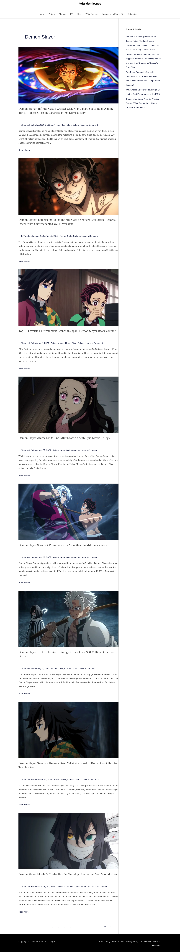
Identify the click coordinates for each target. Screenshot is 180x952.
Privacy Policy (131, 940)
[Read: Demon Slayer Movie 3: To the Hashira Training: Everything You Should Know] (68, 840)
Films (64, 125)
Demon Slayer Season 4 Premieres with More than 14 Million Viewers (60, 544)
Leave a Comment (91, 125)
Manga (62, 15)
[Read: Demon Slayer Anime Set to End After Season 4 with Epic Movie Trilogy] (68, 404)
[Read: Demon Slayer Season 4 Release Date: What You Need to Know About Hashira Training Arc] (68, 729)
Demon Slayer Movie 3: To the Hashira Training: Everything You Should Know (66, 873)
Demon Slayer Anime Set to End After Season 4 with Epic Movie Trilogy (62, 437)
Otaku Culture (74, 125)
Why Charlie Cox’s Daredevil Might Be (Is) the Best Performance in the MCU (142, 94)
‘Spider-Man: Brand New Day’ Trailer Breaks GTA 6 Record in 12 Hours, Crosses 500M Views (143, 108)
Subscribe (132, 15)
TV (71, 15)
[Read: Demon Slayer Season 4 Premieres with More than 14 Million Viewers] (68, 511)
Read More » (24, 150)
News (69, 343)
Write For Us (91, 15)
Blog (79, 15)
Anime (52, 15)
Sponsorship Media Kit (112, 15)
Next (107, 925)
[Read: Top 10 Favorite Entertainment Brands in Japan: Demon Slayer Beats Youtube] (68, 297)
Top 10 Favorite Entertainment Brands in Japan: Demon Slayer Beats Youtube (65, 330)
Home (41, 15)
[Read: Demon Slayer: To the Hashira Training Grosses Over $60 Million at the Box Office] (68, 618)
